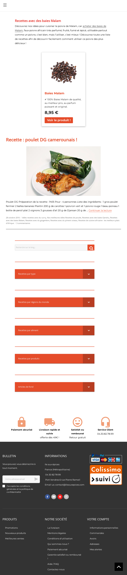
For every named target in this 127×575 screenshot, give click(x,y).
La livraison (53, 527)
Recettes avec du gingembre (37, 220)
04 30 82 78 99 (53, 474)
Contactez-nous (55, 569)
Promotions (11, 527)
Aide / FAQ (53, 564)
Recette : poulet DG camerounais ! (41, 140)
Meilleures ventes (14, 538)
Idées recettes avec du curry (34, 217)
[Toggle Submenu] (88, 274)
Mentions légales (56, 533)
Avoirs (93, 538)
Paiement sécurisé (57, 549)
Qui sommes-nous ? (58, 544)
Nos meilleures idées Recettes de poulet (64, 217)
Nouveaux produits (15, 533)
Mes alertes (96, 549)
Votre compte (98, 519)
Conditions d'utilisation (60, 538)
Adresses (94, 544)
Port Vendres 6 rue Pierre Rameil (62, 479)
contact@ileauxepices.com (69, 484)
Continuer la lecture (100, 210)
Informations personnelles (104, 527)
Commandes (97, 533)
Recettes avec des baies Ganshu (95, 217)
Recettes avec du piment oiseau (63, 220)
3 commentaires (23, 223)
